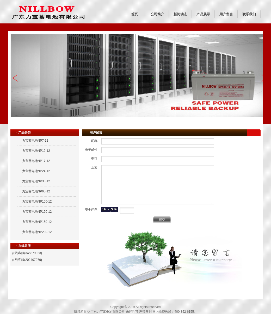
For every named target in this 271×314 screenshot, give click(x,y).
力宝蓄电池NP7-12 (35, 140)
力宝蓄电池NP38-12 (36, 181)
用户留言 (226, 14)
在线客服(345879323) (27, 253)
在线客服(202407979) (27, 260)
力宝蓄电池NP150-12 (37, 222)
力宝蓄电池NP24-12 (36, 171)
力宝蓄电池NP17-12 (36, 161)
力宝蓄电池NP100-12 (37, 201)
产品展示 (203, 14)
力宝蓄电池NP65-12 (36, 191)
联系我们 (249, 14)
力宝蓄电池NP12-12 (36, 151)
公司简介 (157, 14)
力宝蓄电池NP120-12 (37, 211)
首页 (134, 14)
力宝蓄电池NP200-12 (37, 232)
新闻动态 (180, 14)
